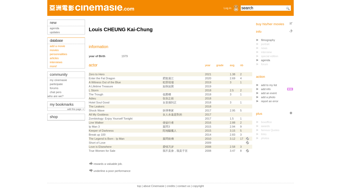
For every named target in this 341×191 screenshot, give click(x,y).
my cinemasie (58, 80)
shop (54, 117)
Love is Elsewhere (100, 146)
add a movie (57, 46)
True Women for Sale (102, 150)
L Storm (94, 90)
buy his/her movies (270, 24)
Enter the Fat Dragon (102, 78)
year (207, 65)
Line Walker (96, 122)
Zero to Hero (97, 74)
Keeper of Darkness (101, 130)
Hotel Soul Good (99, 102)
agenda (265, 60)
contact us (183, 185)
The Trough (96, 94)
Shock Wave (96, 110)
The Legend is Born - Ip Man (106, 138)
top (139, 185)
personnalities (58, 54)
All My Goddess (98, 114)
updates (55, 32)
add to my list (269, 85)
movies (54, 50)
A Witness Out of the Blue (105, 82)
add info (266, 89)
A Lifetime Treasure (101, 86)
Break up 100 (97, 134)
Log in (227, 8)
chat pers (55, 92)
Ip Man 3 (94, 126)
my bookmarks (62, 104)
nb (241, 65)
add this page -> (76, 109)
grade (220, 65)
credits (171, 185)
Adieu (92, 98)
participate (56, 84)
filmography (268, 40)
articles (54, 58)
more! (53, 66)
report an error (269, 101)
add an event (269, 93)
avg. (232, 65)
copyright (198, 185)
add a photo (268, 97)
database (56, 41)
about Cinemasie (153, 185)
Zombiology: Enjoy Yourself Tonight (111, 118)
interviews (56, 62)
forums (54, 88)
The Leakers (96, 106)
